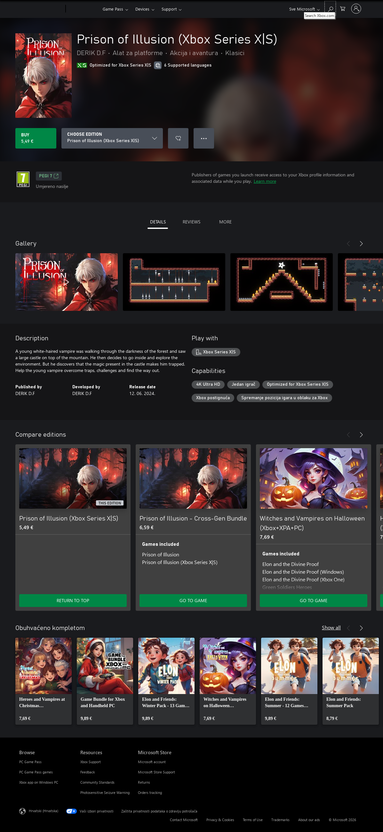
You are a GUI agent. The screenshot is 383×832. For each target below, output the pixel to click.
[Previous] (348, 243)
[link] (43, 681)
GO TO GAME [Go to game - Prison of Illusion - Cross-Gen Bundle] (193, 600)
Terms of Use (253, 820)
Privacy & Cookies (220, 820)
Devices (142, 9)
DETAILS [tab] (158, 222)
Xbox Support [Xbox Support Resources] (90, 762)
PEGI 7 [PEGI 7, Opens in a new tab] (49, 176)
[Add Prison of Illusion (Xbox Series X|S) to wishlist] (178, 138)
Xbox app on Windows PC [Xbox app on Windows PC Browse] (38, 782)
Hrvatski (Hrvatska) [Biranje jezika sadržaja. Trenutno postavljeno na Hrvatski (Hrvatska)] (43, 811)
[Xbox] (83, 9)
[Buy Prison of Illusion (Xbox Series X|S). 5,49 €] (35, 138)
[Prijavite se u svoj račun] (356, 8)
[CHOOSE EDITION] (112, 138)
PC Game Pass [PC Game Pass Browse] (30, 762)
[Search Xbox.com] (330, 8)
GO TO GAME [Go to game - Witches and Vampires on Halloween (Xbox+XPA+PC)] (313, 600)
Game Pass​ (113, 9)
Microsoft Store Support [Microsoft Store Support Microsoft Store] (156, 772)
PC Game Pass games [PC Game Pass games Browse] (36, 772)
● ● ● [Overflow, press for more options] (204, 138)
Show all (331, 627)
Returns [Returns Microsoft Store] (144, 782)
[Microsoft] (41, 9)
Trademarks (280, 820)
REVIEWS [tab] (191, 222)
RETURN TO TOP (73, 600)
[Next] (361, 243)
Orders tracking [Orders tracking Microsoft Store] (150, 792)
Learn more (265, 181)
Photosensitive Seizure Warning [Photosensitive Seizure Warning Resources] (105, 792)
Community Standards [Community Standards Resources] (97, 782)
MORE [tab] (225, 222)
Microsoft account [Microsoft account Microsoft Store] (152, 762)
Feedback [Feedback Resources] (87, 772)
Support (169, 9)
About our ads (309, 820)
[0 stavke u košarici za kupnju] (342, 8)
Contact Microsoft (184, 820)
